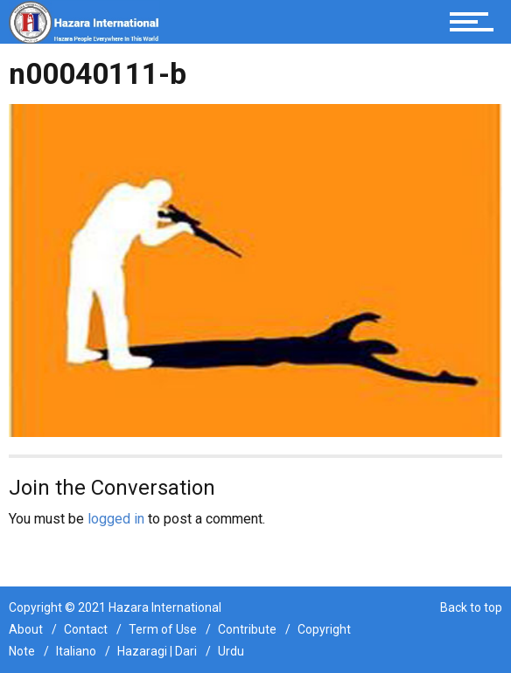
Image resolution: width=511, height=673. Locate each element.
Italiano (76, 651)
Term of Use (163, 629)
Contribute (247, 629)
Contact (86, 629)
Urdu (231, 651)
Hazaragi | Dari (157, 651)
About (26, 629)
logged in (116, 518)
